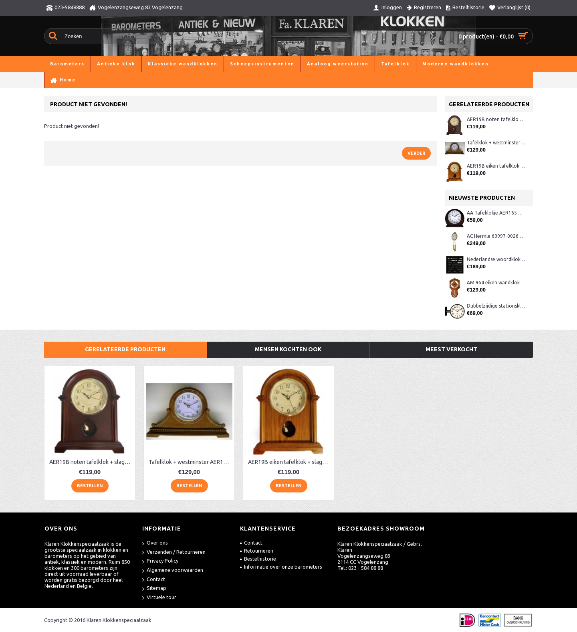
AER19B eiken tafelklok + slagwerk (496, 165)
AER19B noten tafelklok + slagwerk (496, 119)
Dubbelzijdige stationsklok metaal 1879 (496, 305)
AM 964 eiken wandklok (493, 282)
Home (51, 80)
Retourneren (256, 550)
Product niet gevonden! (94, 80)
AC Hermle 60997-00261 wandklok (496, 236)
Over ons (155, 543)
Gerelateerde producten (125, 349)
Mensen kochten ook (288, 349)
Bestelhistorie (258, 558)
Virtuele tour (159, 597)
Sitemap (154, 588)
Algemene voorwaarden (172, 570)
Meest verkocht (451, 349)
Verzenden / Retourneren (174, 552)
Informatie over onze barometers (281, 566)
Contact (153, 579)
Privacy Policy (160, 561)
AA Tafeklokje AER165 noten (496, 212)
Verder (416, 153)
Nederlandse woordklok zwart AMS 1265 (496, 259)
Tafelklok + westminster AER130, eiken (496, 142)
